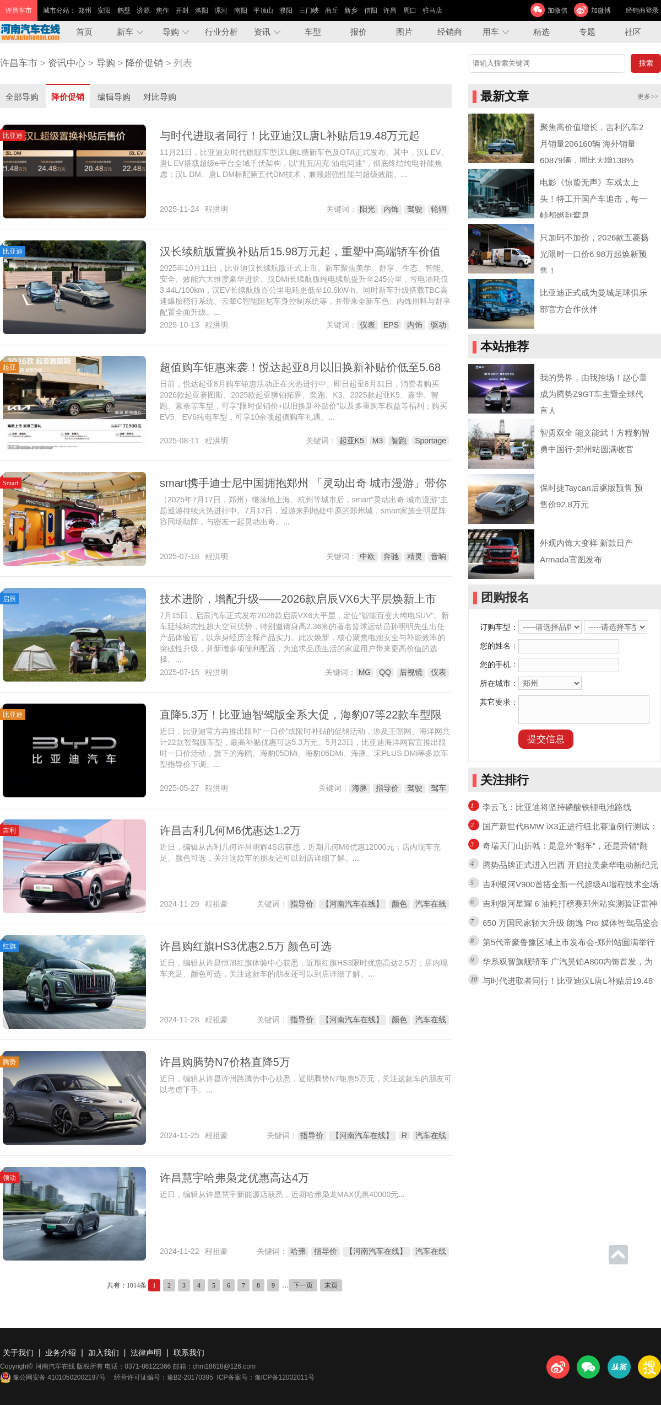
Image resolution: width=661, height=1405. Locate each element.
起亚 (9, 367)
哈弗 (298, 1251)
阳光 (367, 209)
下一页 (303, 1285)
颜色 (399, 903)
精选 (541, 31)
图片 (404, 31)
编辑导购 (114, 96)
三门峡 (309, 10)
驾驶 (414, 209)
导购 (170, 31)
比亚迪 (13, 136)
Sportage (430, 440)
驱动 (438, 324)
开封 (182, 10)
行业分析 (221, 31)
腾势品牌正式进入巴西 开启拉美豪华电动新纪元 (570, 865)
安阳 (104, 10)
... (404, 174)
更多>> (647, 96)
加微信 (557, 10)
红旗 (9, 946)
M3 (377, 440)
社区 (633, 31)
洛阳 (201, 10)
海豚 (359, 788)
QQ (385, 672)
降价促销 (144, 63)
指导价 (387, 788)
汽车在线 (430, 903)
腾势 (9, 1062)
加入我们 (103, 1352)
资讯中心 (66, 63)
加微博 (601, 10)
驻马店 (432, 10)
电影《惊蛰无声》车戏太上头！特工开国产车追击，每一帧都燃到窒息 (593, 199)
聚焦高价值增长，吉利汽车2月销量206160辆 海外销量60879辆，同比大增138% (591, 143)
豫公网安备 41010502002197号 (53, 1377)
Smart (11, 483)
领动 (9, 1178)
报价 (358, 31)
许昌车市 (18, 63)
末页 (331, 1285)
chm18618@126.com (224, 1366)
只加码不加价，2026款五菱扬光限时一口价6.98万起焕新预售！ (594, 254)
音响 (438, 556)
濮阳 (285, 10)
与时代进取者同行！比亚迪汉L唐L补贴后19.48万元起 (290, 136)
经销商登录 (642, 10)
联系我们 (189, 1352)
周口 (409, 10)
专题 (587, 31)
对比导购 (159, 96)
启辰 (9, 599)
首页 (84, 31)
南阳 (240, 10)
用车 (491, 31)
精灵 (414, 556)
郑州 (84, 10)
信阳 (370, 10)
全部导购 (22, 96)
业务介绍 (60, 1352)
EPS (391, 324)
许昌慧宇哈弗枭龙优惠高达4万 (234, 1178)
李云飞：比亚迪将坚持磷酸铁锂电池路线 (557, 807)
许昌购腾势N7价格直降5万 (225, 1062)
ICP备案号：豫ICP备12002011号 (266, 1377)
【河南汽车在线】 (352, 903)
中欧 (367, 556)
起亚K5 (351, 440)
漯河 (220, 10)
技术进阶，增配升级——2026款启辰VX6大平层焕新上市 (298, 599)
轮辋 (438, 209)
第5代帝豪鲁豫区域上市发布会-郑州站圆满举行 (569, 942)
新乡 (350, 10)
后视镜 (410, 672)
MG (365, 672)
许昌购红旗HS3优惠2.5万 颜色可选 (246, 946)
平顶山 (263, 10)
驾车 (438, 788)
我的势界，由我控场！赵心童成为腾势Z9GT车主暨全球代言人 (593, 394)
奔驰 (391, 556)
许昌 (390, 10)
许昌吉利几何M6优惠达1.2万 (230, 830)
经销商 (449, 31)
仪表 (367, 324)
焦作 (162, 10)
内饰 (391, 209)
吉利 (9, 830)
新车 (125, 31)
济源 (143, 10)
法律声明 (146, 1352)
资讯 (262, 31)
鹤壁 (124, 10)
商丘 (331, 10)
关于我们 (18, 1352)
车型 (313, 31)
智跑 (399, 440)
